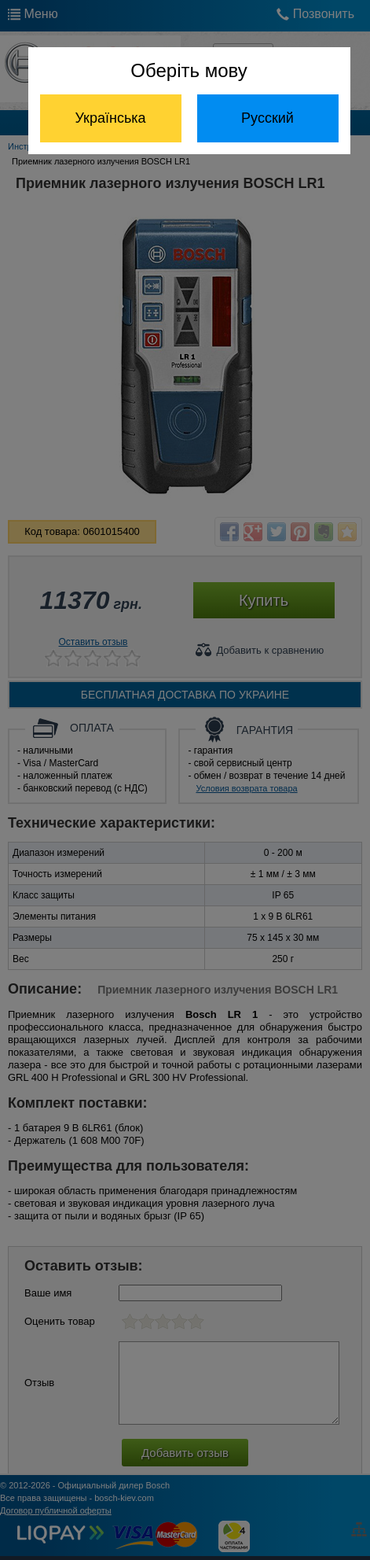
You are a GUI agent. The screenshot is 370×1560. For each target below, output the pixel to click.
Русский (267, 118)
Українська (110, 118)
